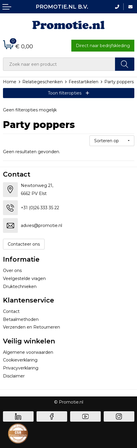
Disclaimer (14, 376)
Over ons (12, 270)
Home (9, 81)
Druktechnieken (20, 286)
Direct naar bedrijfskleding (103, 45)
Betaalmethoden (21, 319)
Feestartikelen (83, 81)
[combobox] (59, 64)
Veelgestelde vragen (24, 278)
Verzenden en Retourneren (31, 327)
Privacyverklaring (20, 368)
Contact (11, 311)
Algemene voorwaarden (28, 352)
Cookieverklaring (20, 360)
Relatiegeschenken (42, 81)
